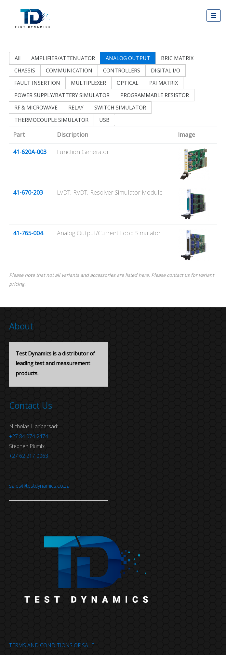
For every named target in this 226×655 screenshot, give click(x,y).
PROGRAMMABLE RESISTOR (154, 95)
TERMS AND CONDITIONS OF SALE (51, 645)
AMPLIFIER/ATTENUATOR (63, 58)
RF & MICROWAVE (36, 107)
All (17, 58)
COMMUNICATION (69, 70)
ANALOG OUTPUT (128, 58)
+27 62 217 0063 (28, 455)
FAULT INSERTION (37, 82)
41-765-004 (28, 233)
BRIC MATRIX (177, 58)
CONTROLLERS (121, 70)
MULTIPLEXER (88, 82)
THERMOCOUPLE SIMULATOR (51, 119)
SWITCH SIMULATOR (120, 107)
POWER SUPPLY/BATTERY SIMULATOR (62, 95)
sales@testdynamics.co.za (39, 485)
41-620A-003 (30, 152)
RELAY (76, 107)
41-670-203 (28, 192)
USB (104, 119)
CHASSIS (24, 70)
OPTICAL (128, 82)
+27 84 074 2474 (28, 436)
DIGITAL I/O (165, 70)
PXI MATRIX (163, 82)
